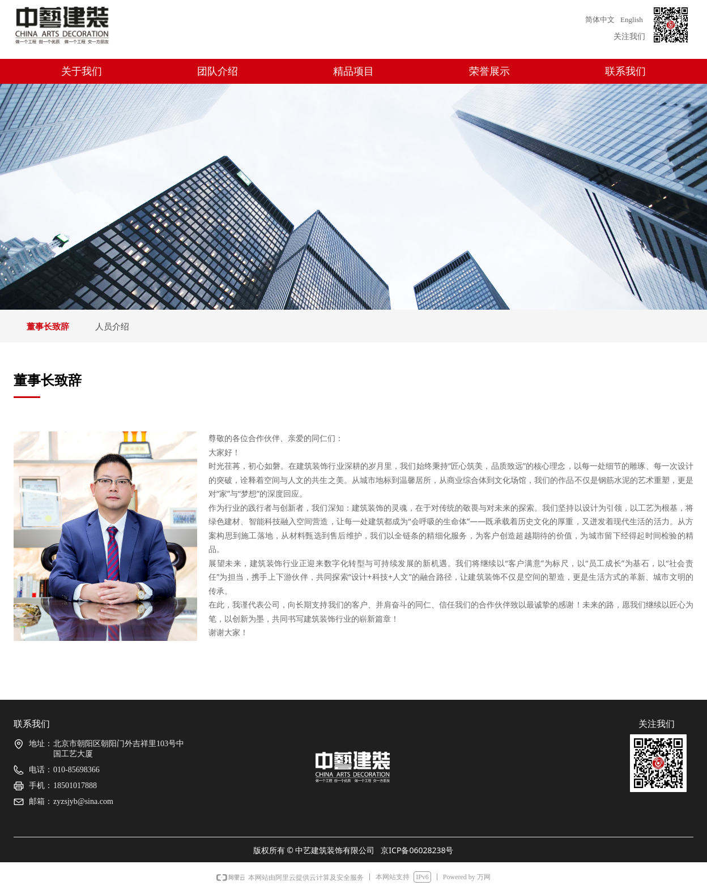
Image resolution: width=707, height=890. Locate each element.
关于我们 (81, 71)
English (631, 19)
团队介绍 (217, 71)
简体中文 (600, 19)
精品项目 (353, 71)
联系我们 (625, 71)
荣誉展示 (489, 71)
